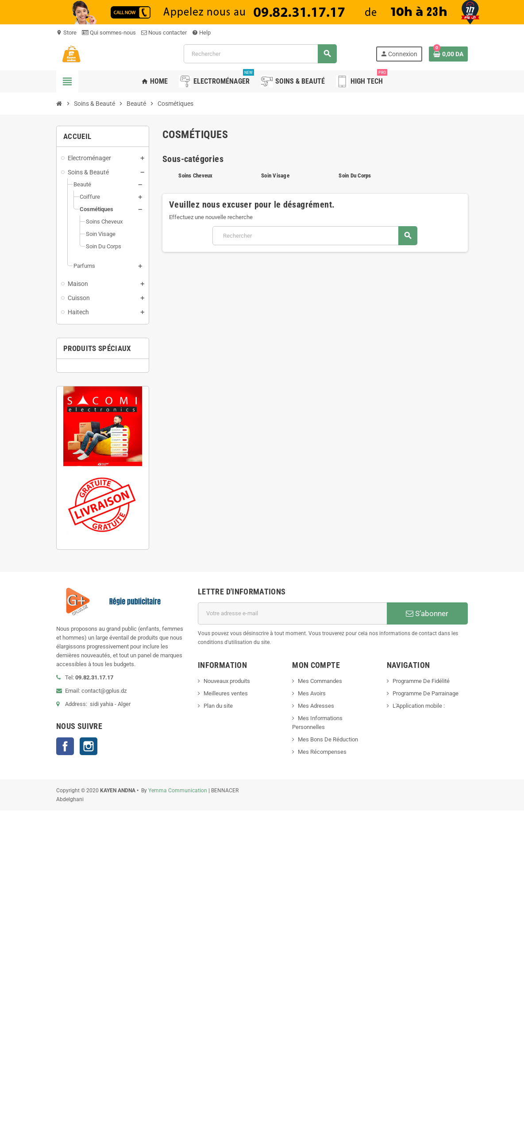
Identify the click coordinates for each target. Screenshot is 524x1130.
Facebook (65, 746)
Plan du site (218, 705)
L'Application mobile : (419, 705)
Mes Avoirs (312, 693)
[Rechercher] (260, 53)
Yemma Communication (177, 790)
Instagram (88, 746)
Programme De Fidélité (421, 681)
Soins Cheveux (195, 175)
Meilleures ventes (226, 693)
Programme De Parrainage (425, 693)
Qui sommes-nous (109, 32)
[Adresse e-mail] (292, 613)
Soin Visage (275, 175)
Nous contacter (164, 32)
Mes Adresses (316, 705)
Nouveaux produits (227, 681)
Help (201, 32)
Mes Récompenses (322, 751)
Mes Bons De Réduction (328, 739)
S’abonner (427, 613)
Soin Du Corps (355, 175)
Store (66, 32)
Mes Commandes (320, 681)
